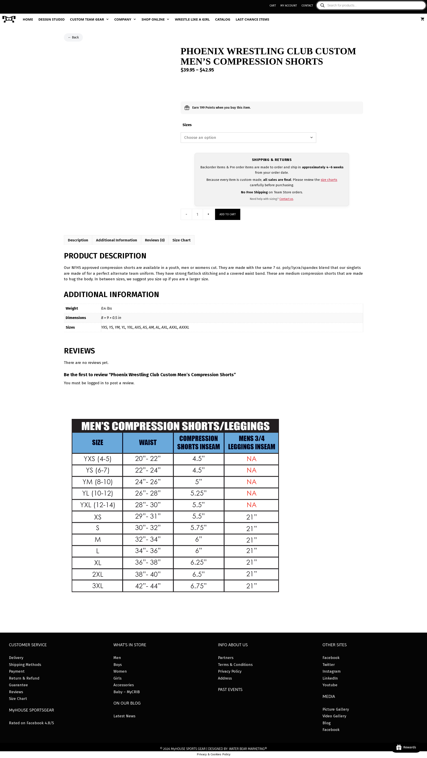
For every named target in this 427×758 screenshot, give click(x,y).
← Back (73, 37)
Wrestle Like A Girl (192, 19)
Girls (117, 678)
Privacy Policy (229, 671)
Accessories (123, 685)
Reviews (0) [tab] (155, 240)
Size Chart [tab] (181, 240)
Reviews (16, 692)
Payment (17, 671)
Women (120, 671)
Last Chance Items (252, 19)
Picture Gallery (335, 709)
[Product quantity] (197, 214)
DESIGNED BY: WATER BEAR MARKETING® (237, 749)
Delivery (16, 657)
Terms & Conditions (235, 664)
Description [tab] (78, 240)
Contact (307, 5)
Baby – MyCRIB (126, 692)
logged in (95, 383)
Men (117, 657)
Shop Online (157, 19)
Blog (326, 723)
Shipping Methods (25, 664)
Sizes (187, 124)
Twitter (328, 664)
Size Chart (18, 698)
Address (225, 678)
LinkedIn (330, 678)
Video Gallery (334, 716)
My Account (288, 5)
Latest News (124, 716)
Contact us (286, 199)
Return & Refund (24, 678)
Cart (273, 5)
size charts (329, 180)
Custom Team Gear (90, 19)
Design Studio (51, 19)
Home (28, 19)
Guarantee (18, 685)
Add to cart (228, 214)
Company (126, 19)
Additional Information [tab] (116, 240)
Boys (117, 664)
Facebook (330, 657)
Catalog (222, 19)
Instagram (331, 671)
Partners (225, 657)
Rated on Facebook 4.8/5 (31, 723)
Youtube (329, 685)
